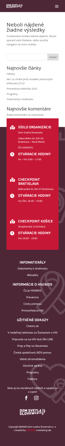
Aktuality (32, 275)
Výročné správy (32, 365)
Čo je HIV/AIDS (32, 290)
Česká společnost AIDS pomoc (32, 352)
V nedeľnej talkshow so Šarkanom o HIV (33, 332)
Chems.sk (33, 326)
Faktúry (11, 73)
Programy (12, 94)
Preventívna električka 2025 (22, 88)
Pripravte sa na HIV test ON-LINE (32, 339)
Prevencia (32, 297)
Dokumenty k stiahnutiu (20, 99)
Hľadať (53, 57)
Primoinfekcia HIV (32, 310)
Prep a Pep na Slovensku (32, 346)
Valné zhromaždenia (32, 359)
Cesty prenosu (33, 304)
